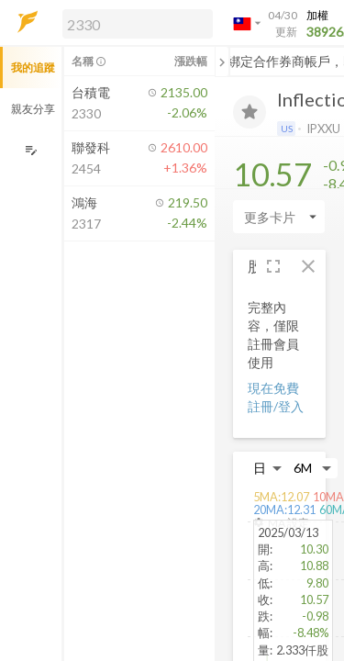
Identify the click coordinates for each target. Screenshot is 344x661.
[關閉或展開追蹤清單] (222, 61)
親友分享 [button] (33, 109)
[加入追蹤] (249, 112)
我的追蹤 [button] (33, 67)
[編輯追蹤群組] (30, 150)
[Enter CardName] (279, 216)
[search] (137, 24)
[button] (134, 23)
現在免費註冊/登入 (276, 397)
